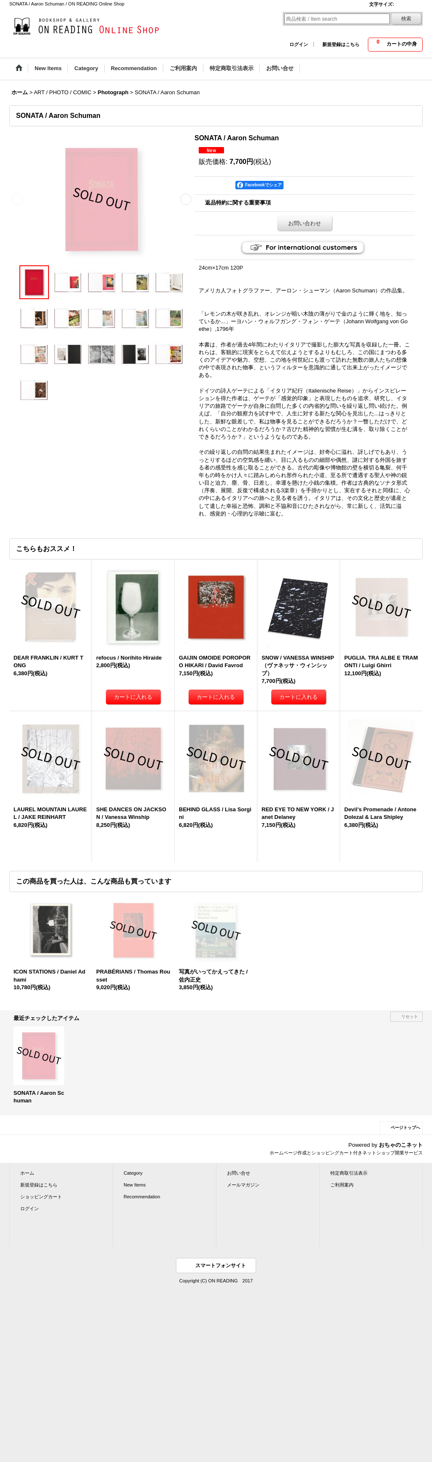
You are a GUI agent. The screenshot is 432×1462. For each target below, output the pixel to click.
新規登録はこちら (340, 44)
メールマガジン (243, 1184)
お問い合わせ (304, 223)
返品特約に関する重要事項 (238, 202)
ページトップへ (405, 1127)
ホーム (27, 1173)
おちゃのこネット (401, 1145)
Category (133, 1173)
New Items (135, 1184)
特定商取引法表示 (348, 1173)
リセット (409, 1016)
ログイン (298, 44)
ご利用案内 (342, 1184)
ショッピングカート (41, 1196)
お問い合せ (238, 1173)
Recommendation (142, 1196)
